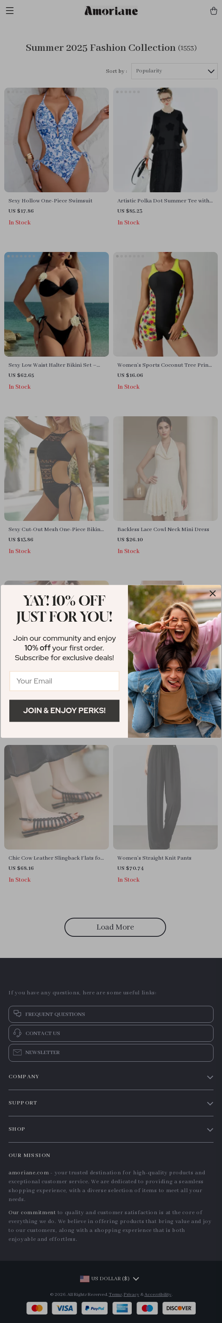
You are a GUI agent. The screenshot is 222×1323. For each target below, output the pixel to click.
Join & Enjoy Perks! (64, 710)
